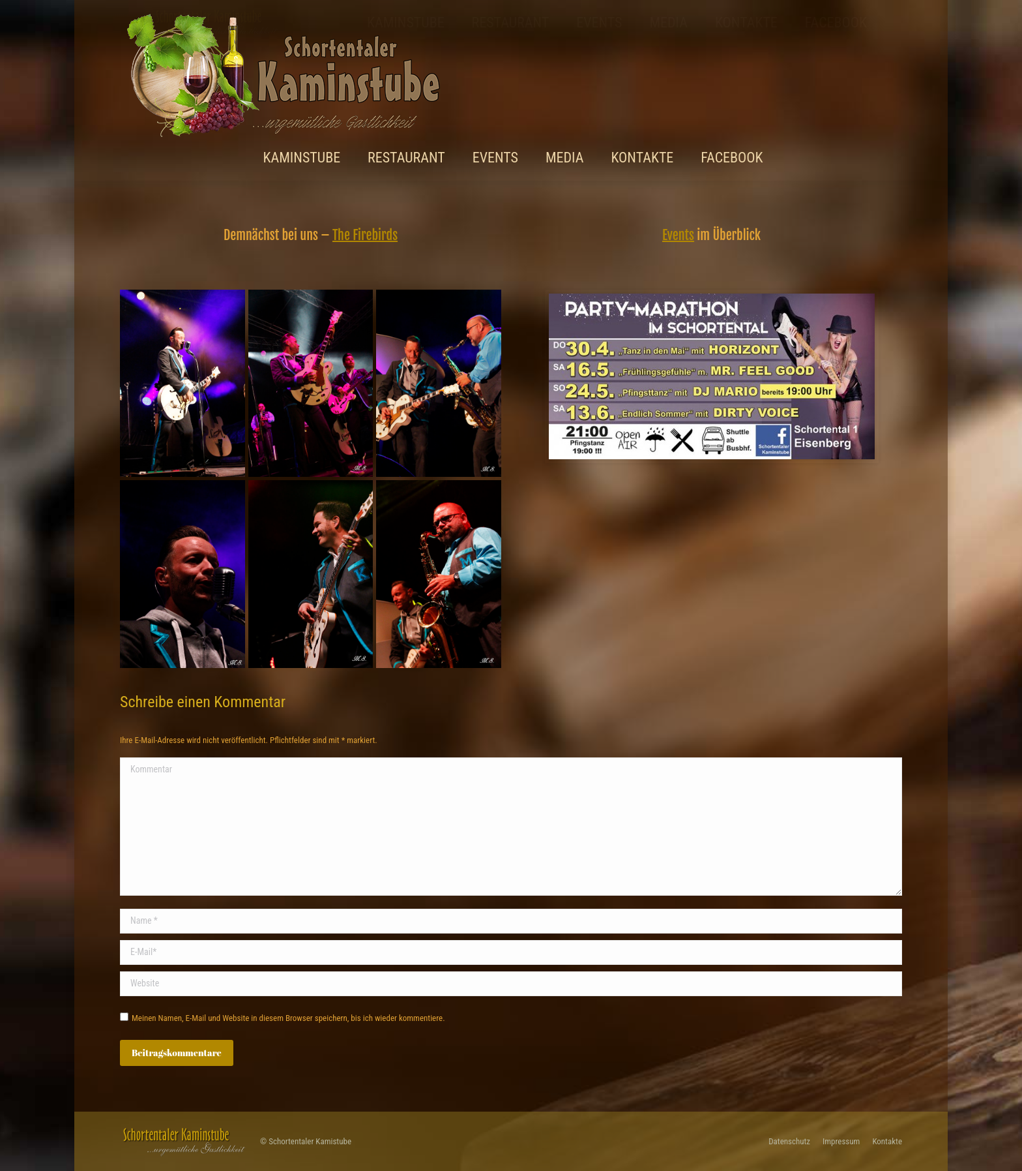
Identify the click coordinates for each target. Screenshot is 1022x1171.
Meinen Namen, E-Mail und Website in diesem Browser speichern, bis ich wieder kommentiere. (288, 1018)
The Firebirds (365, 235)
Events (678, 235)
